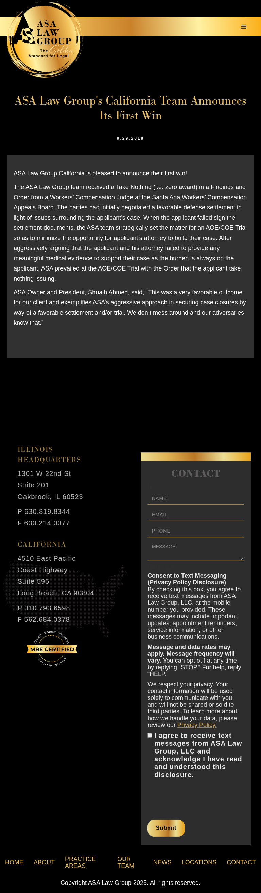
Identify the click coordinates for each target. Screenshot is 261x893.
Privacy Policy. (197, 729)
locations (199, 862)
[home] (45, 39)
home (14, 862)
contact (241, 862)
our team (125, 862)
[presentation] (199, 798)
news (162, 862)
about (44, 862)
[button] (244, 27)
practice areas (80, 862)
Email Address (163, 571)
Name (153, 491)
